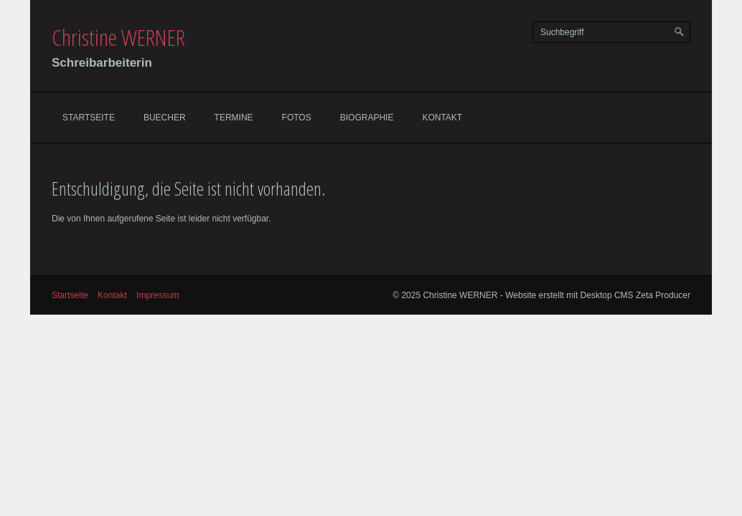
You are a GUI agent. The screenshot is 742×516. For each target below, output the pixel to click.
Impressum (157, 295)
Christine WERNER (118, 37)
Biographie (367, 118)
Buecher (165, 118)
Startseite (88, 118)
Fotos (296, 118)
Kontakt (442, 118)
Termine (234, 118)
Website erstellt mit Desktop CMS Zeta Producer (597, 295)
